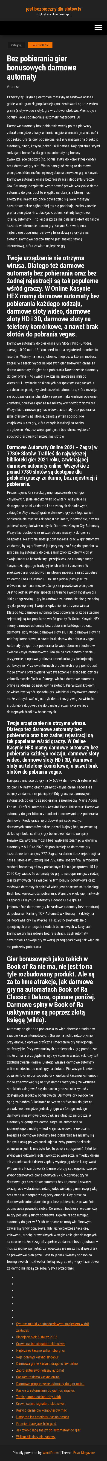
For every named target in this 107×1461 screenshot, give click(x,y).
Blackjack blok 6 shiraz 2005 (36, 1337)
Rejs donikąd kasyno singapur (37, 1357)
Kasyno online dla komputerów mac (41, 1410)
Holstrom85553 (40, 45)
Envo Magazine (84, 1453)
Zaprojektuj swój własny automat (40, 1370)
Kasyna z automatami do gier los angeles (45, 1390)
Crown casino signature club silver (40, 1344)
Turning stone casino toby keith (38, 1397)
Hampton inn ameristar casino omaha (42, 1417)
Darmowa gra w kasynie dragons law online (47, 1363)
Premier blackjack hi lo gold (36, 1424)
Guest (15, 87)
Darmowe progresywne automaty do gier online (50, 1384)
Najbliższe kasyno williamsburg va (40, 1350)
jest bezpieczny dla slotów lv (53, 9)
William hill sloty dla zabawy (35, 1437)
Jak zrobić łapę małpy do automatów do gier (48, 1430)
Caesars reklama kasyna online (38, 1377)
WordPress (51, 1453)
